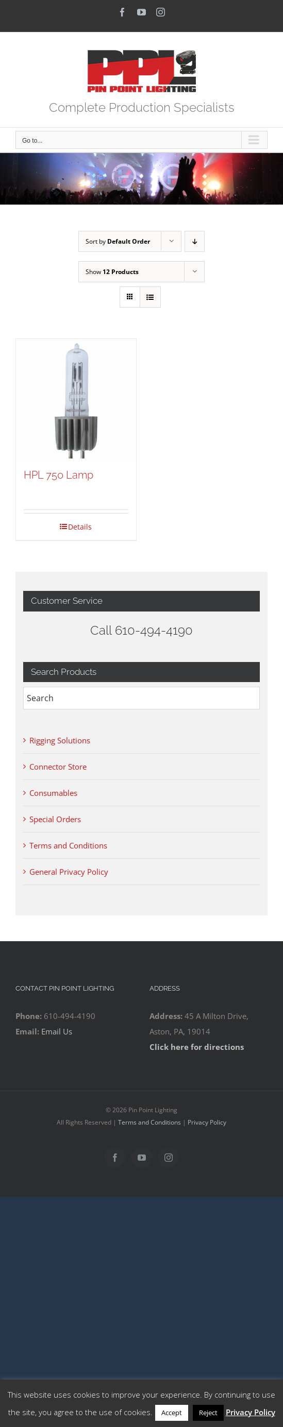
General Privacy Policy (68, 872)
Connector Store (58, 766)
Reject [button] (208, 1412)
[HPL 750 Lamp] (76, 399)
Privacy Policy (207, 1122)
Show (112, 271)
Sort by (118, 241)
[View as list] (150, 297)
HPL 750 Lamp (58, 475)
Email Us (56, 1031)
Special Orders (55, 819)
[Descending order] (195, 241)
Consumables (53, 793)
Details (80, 527)
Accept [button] (171, 1412)
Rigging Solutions (59, 740)
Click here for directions (196, 1047)
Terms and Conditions (68, 845)
